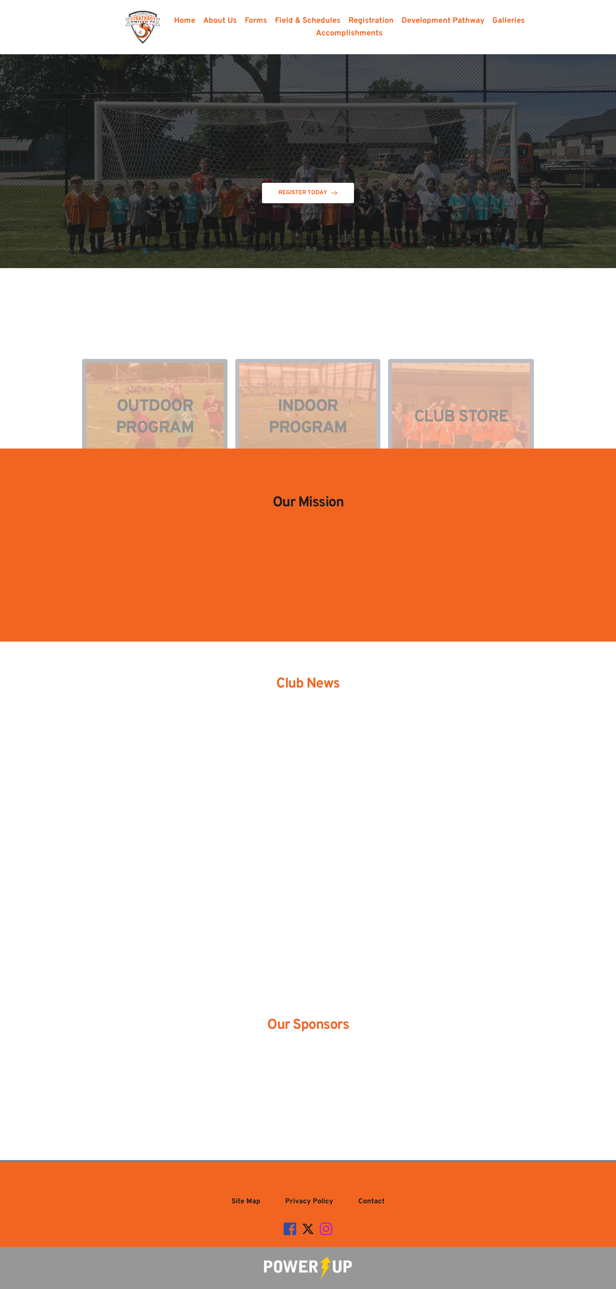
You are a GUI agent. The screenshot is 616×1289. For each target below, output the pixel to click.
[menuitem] (184, 21)
